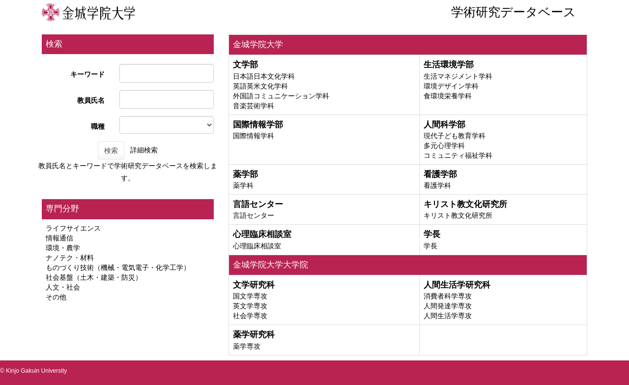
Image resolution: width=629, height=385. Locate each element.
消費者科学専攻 (448, 296)
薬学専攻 (246, 346)
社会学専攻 (250, 316)
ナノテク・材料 (70, 258)
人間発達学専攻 (448, 306)
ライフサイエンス (73, 228)
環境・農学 (63, 248)
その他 (56, 297)
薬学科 (243, 185)
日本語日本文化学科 (264, 76)
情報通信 (59, 238)
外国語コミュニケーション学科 (281, 96)
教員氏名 (91, 100)
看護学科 (437, 185)
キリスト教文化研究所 (458, 215)
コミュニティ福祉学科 (458, 155)
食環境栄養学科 (448, 96)
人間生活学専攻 (448, 316)
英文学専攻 (250, 306)
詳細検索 (144, 150)
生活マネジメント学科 (458, 76)
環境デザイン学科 (451, 86)
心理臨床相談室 (257, 246)
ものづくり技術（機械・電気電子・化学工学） (118, 267)
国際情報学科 (253, 136)
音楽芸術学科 (253, 106)
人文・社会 (63, 287)
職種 (98, 126)
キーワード (87, 74)
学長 (430, 246)
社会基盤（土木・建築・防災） (94, 277)
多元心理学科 (444, 145)
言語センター (253, 215)
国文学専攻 (250, 296)
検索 (111, 150)
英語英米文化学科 (260, 86)
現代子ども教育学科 (455, 136)
